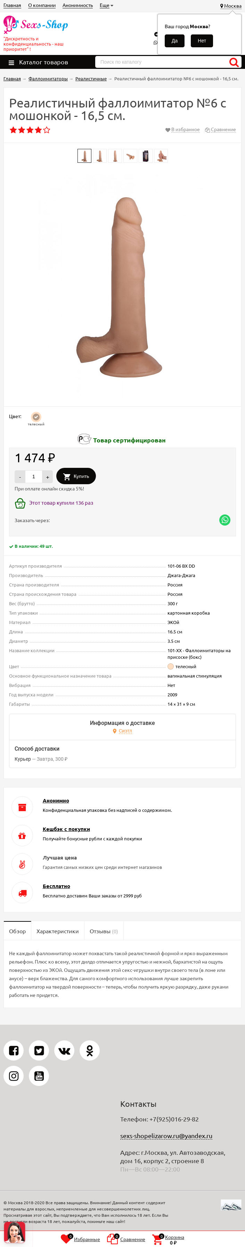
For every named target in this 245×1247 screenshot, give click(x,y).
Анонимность (78, 5)
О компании (42, 5)
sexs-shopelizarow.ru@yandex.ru (166, 1135)
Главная (12, 5)
